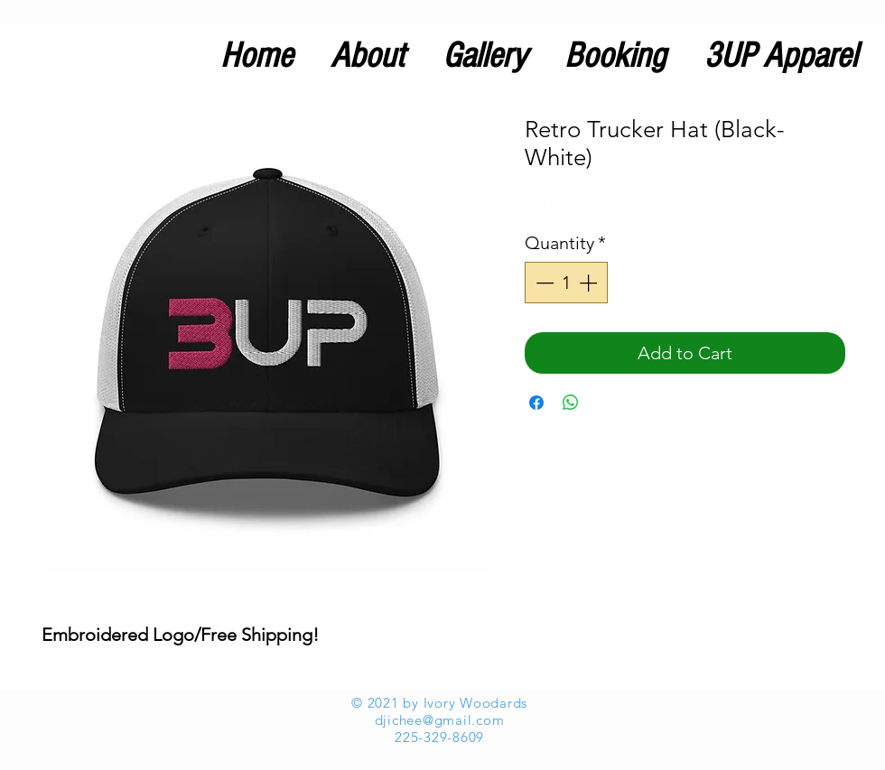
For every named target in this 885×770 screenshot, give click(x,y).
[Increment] (589, 282)
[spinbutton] (566, 282)
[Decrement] (542, 282)
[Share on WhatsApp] (571, 402)
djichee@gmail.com (440, 719)
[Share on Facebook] (536, 402)
